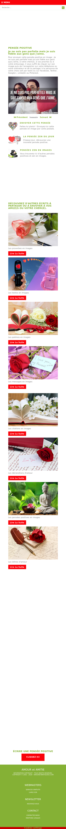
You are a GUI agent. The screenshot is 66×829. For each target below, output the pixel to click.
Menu (5, 2)
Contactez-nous (33, 815)
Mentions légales (33, 818)
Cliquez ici (33, 757)
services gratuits (33, 789)
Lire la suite (17, 253)
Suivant (46, 117)
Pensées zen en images (36, 150)
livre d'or (33, 792)
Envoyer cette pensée (35, 123)
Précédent (21, 117)
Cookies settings (33, 828)
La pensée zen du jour (38, 136)
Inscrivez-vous (33, 804)
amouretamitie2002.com (43, 775)
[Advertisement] (33, 27)
